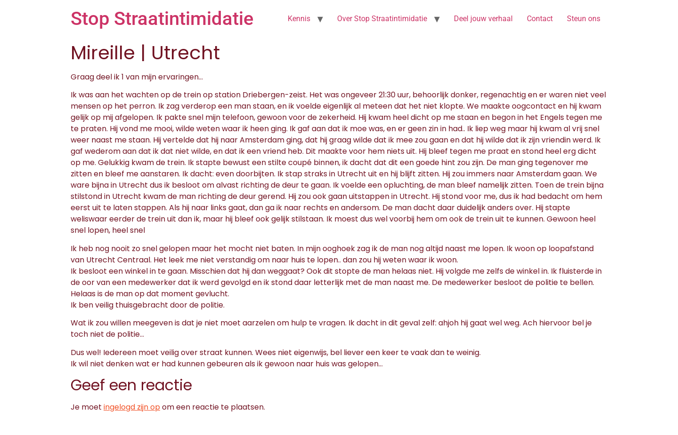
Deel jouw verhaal (483, 18)
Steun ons (583, 18)
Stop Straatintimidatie (162, 19)
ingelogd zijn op (132, 407)
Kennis (299, 18)
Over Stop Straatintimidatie (382, 18)
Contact (540, 18)
